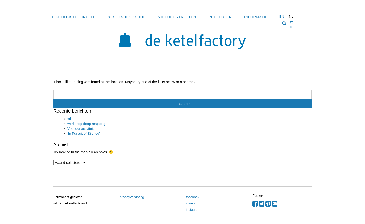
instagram (193, 209)
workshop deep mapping (86, 124)
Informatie (256, 17)
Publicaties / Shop (126, 17)
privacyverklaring (132, 197)
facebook (192, 197)
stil (69, 119)
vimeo (190, 203)
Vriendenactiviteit (80, 128)
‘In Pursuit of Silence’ (83, 133)
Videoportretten (177, 17)
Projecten (220, 17)
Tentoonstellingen (72, 17)
